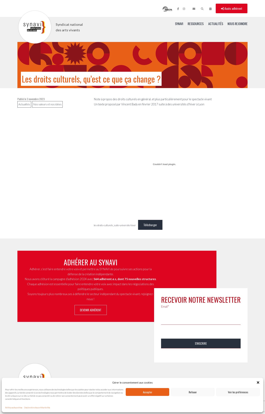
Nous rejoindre (238, 23)
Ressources (196, 23)
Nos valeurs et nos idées (47, 104)
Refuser (193, 392)
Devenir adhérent (90, 310)
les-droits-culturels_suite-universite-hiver (115, 225)
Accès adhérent (231, 8)
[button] (258, 382)
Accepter (147, 392)
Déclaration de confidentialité (37, 407)
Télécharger (150, 225)
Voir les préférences (238, 392)
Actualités (215, 23)
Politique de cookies (13, 407)
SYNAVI (179, 23)
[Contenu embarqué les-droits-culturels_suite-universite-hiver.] (164, 164)
